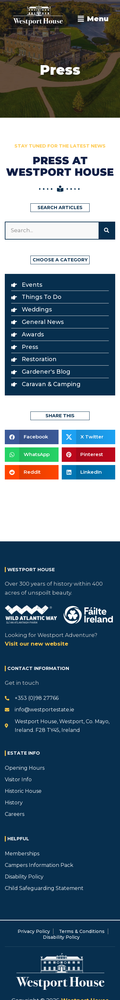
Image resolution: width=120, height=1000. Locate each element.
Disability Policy (24, 877)
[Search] (107, 230)
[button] (93, 19)
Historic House (23, 791)
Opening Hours (24, 768)
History (14, 803)
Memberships (22, 854)
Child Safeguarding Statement (44, 888)
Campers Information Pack (39, 865)
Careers (14, 814)
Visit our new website (36, 643)
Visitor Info (18, 779)
